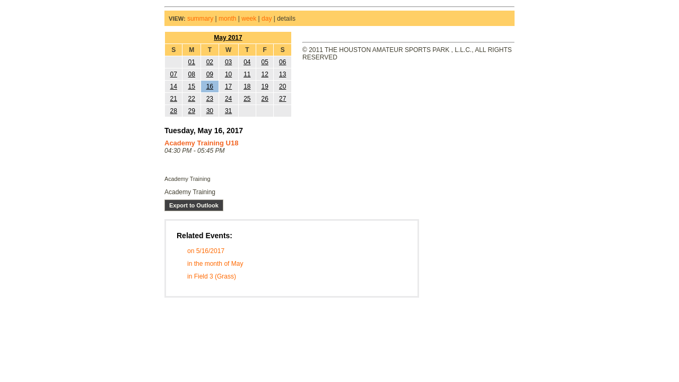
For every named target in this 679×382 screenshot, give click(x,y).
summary (200, 18)
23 (209, 98)
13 (282, 74)
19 (265, 86)
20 (282, 86)
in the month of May (215, 263)
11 (246, 74)
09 (209, 74)
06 (282, 62)
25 (246, 98)
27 (282, 98)
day (267, 18)
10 (228, 74)
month (227, 18)
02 (209, 62)
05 (265, 62)
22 (191, 98)
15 (191, 86)
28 (173, 111)
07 (173, 74)
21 (173, 98)
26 (265, 98)
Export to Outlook (194, 205)
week (248, 18)
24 (228, 98)
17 (228, 86)
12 (265, 74)
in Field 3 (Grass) (211, 276)
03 (228, 62)
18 (246, 86)
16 (209, 86)
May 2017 (228, 37)
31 (228, 111)
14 (173, 86)
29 (191, 111)
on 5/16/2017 (205, 251)
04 (246, 62)
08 (191, 74)
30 (209, 111)
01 (191, 62)
